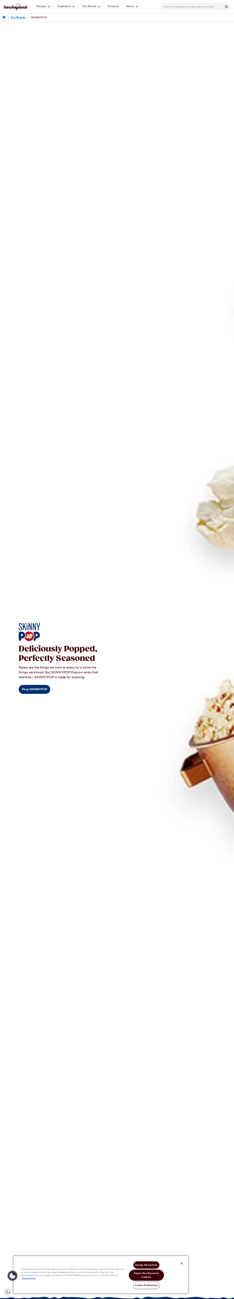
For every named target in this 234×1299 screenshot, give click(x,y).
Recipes (43, 6)
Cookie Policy (29, 1278)
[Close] (181, 1263)
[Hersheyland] (4, 17)
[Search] (227, 6)
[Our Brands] (18, 17)
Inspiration (66, 6)
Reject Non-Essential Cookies (146, 1275)
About (132, 6)
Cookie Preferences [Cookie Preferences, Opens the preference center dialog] (146, 1285)
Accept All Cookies (146, 1265)
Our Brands (91, 6)
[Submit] (227, 6)
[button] (12, 1276)
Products (113, 6)
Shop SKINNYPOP (34, 689)
